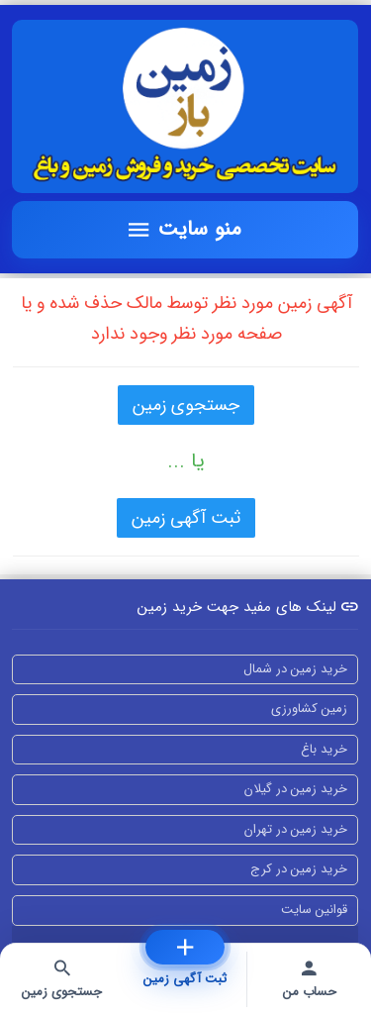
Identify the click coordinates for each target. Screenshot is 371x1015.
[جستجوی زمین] (62, 979)
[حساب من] (309, 979)
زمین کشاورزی (309, 708)
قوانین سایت (314, 909)
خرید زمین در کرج (298, 869)
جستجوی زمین (186, 405)
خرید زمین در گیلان (295, 788)
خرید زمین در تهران (295, 829)
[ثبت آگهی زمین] (185, 947)
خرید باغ (324, 749)
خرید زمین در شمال (295, 669)
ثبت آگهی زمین (186, 518)
